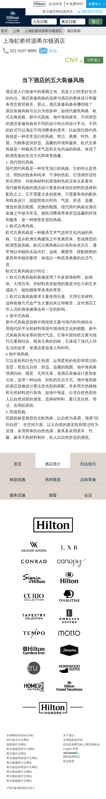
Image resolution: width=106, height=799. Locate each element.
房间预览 (53, 479)
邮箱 (52, 50)
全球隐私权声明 (73, 739)
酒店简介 (53, 464)
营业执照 (68, 761)
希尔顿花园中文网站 (19, 771)
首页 (4, 31)
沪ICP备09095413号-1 (21, 788)
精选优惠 (17, 479)
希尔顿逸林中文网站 (19, 762)
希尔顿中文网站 (16, 753)
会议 (88, 495)
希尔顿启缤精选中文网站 (22, 767)
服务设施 (17, 495)
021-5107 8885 (23, 50)
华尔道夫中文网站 (18, 739)
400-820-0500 (90, 12)
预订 (95, 21)
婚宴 (53, 495)
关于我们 (68, 735)
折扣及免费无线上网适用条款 (81, 744)
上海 (16, 31)
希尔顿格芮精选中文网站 (22, 758)
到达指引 (88, 464)
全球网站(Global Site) (20, 735)
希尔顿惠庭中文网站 (19, 780)
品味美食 (88, 479)
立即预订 (93, 60)
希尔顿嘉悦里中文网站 (21, 749)
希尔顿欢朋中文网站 (19, 776)
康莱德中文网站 (16, 744)
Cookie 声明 (70, 749)
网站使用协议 (71, 756)
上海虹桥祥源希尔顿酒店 (43, 31)
